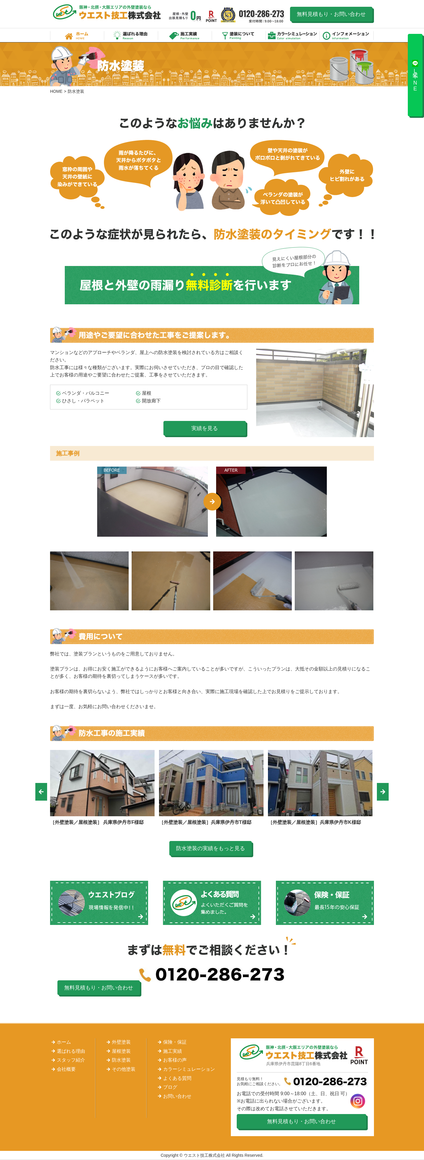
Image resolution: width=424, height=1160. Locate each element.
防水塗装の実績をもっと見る (210, 848)
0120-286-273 (262, 16)
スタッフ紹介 (71, 1059)
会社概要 (66, 1069)
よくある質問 (177, 1078)
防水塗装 (121, 1059)
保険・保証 (175, 1042)
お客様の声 (175, 1059)
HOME (56, 91)
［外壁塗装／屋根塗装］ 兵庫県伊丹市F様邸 (97, 822)
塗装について (239, 35)
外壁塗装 (121, 1042)
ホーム (77, 35)
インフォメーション (347, 35)
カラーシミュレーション (293, 35)
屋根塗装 (121, 1051)
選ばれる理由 (131, 35)
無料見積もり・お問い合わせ (331, 14)
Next (383, 792)
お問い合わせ (177, 1096)
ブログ (170, 1087)
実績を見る (204, 428)
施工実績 (185, 35)
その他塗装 (123, 1069)
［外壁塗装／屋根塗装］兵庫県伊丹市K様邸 (314, 822)
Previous (41, 792)
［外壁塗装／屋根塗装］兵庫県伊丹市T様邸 (205, 822)
